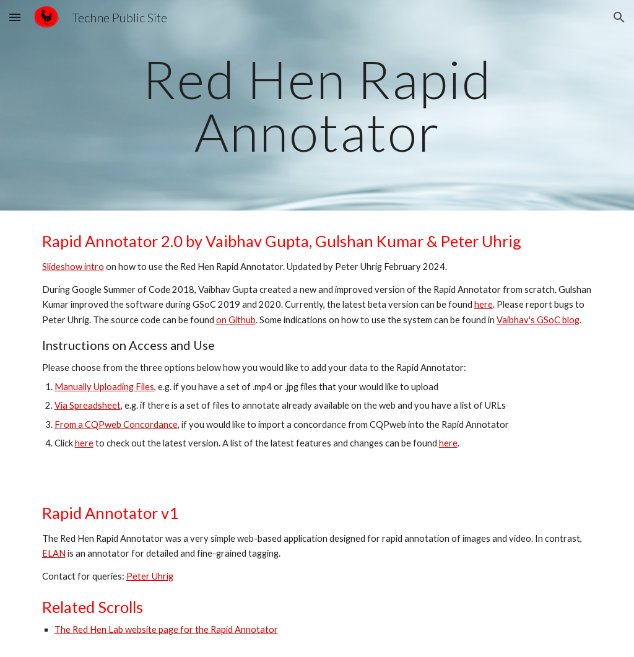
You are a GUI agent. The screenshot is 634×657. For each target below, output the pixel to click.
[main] (317, 105)
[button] (15, 17)
